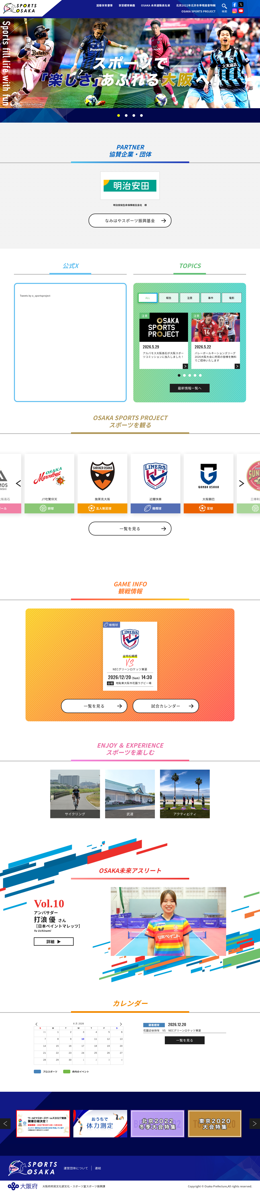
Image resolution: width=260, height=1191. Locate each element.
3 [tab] (133, 115)
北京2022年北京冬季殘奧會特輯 (196, 5)
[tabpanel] (130, 63)
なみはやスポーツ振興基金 (130, 220)
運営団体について (76, 1168)
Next (249, 483)
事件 (210, 298)
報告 (168, 298)
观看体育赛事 (104, 5)
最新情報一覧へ (190, 388)
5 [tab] (200, 375)
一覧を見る (130, 528)
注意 (189, 298)
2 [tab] (126, 115)
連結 (98, 1168)
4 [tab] (141, 115)
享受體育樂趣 (127, 5)
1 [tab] (118, 115)
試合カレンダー (165, 706)
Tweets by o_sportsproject (35, 295)
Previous (11, 483)
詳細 (50, 941)
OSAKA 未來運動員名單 (155, 5)
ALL (147, 298)
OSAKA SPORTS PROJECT (198, 11)
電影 (231, 298)
